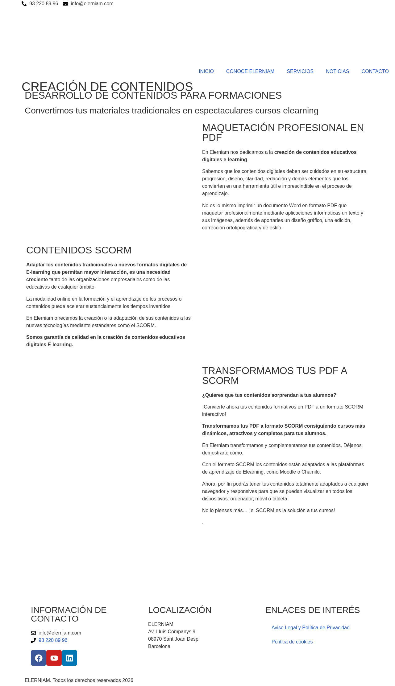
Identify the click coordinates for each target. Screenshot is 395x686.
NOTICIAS (337, 71)
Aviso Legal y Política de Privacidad (311, 627)
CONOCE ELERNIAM (250, 71)
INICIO (206, 71)
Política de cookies (292, 641)
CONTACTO (375, 71)
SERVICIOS (300, 71)
